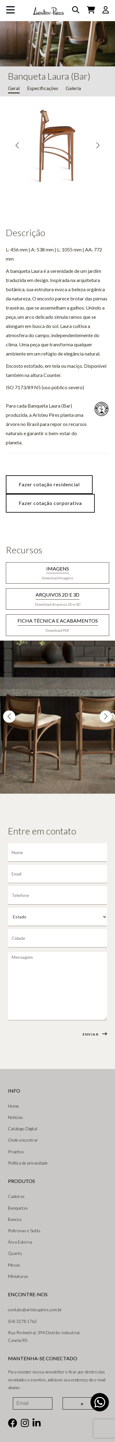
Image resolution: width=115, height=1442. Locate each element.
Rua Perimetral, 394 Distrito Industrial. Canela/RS (44, 1336)
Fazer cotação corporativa (50, 503)
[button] (17, 145)
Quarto (15, 1253)
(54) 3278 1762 (22, 1321)
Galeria (73, 88)
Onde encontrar (23, 1140)
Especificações (42, 88)
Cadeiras (16, 1196)
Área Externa (20, 1241)
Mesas (14, 1264)
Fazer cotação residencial (49, 484)
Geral (14, 88)
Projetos (16, 1151)
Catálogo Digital (22, 1128)
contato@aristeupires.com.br (35, 1309)
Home (13, 1106)
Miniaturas (18, 1276)
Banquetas (18, 1207)
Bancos (15, 1219)
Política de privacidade (28, 1162)
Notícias (15, 1117)
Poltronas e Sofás (24, 1230)
